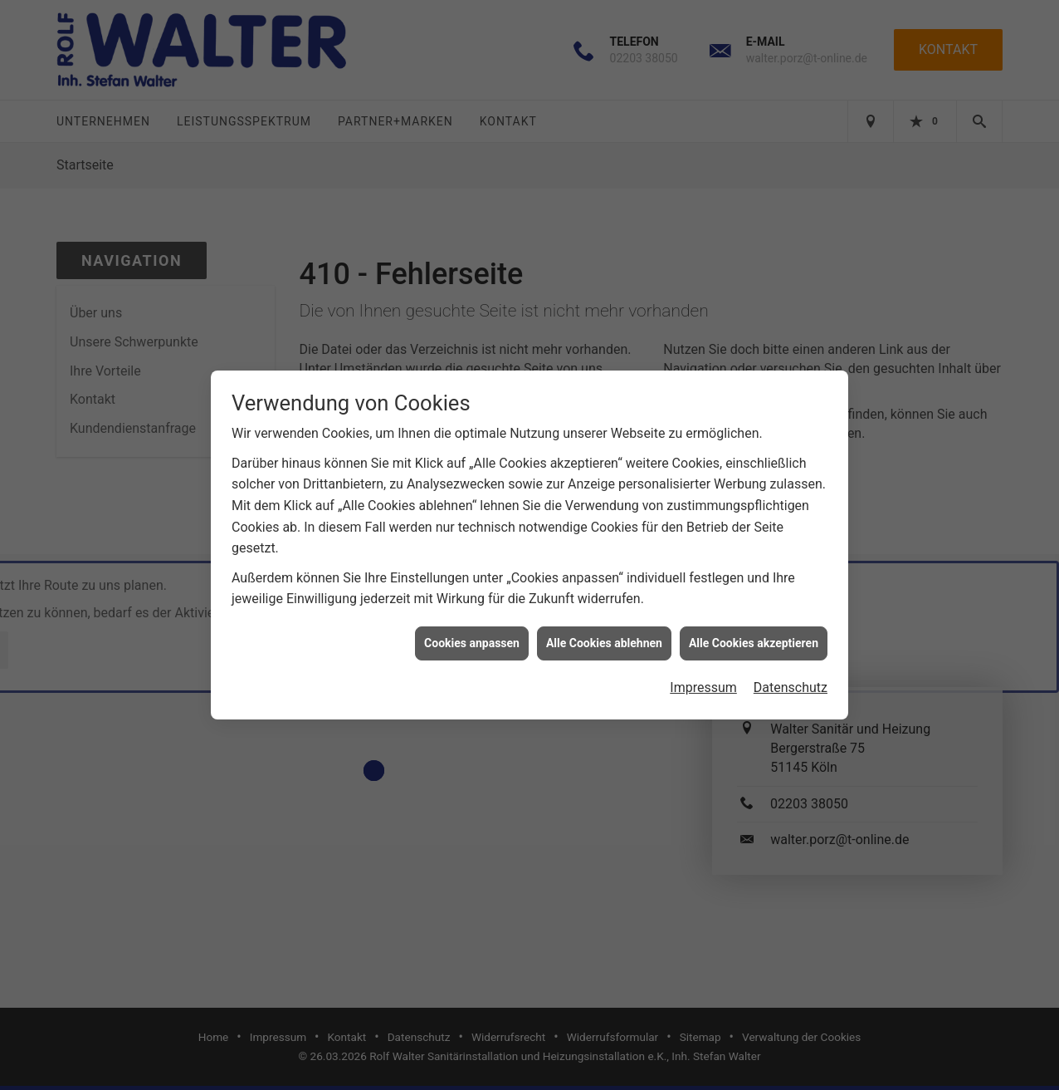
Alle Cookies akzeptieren (753, 636)
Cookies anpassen (472, 636)
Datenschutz (790, 682)
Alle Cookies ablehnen (604, 636)
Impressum (703, 682)
